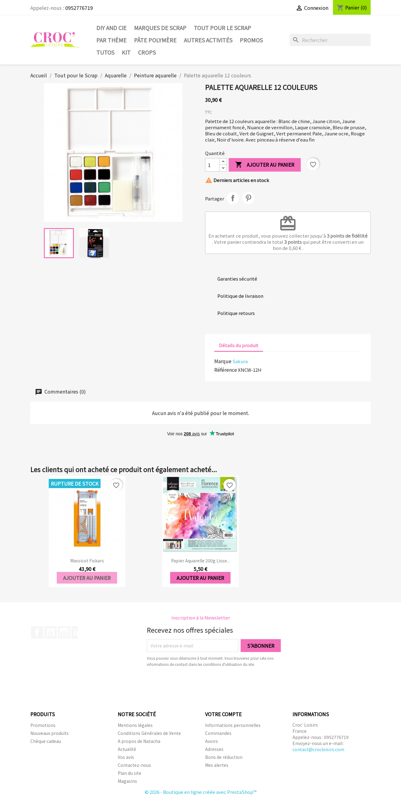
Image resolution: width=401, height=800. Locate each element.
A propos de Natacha (139, 741)
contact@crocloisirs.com (318, 749)
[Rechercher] (330, 40)
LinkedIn (77, 632)
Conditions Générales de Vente (149, 733)
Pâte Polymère (155, 40)
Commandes (218, 733)
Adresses (214, 749)
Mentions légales (135, 725)
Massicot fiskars (87, 560)
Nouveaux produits (49, 733)
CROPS (147, 52)
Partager (233, 198)
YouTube (50, 632)
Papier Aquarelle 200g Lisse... (200, 560)
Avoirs (211, 741)
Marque (222, 361)
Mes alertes (216, 765)
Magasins (127, 781)
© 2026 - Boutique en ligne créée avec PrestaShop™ (201, 792)
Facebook (37, 632)
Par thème (111, 40)
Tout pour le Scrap (222, 28)
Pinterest (248, 198)
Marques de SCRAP (160, 28)
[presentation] (198, 684)
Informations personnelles (233, 725)
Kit (126, 52)
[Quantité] (212, 165)
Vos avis (126, 757)
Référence (225, 370)
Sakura (240, 361)
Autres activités (208, 40)
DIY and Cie (111, 28)
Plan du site (129, 773)
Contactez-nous (134, 765)
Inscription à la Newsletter (200, 617)
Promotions (42, 725)
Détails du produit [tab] (238, 345)
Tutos (105, 52)
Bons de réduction (224, 757)
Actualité (127, 749)
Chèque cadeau (45, 741)
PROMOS (251, 40)
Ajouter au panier (264, 165)
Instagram (64, 632)
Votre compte (223, 714)
